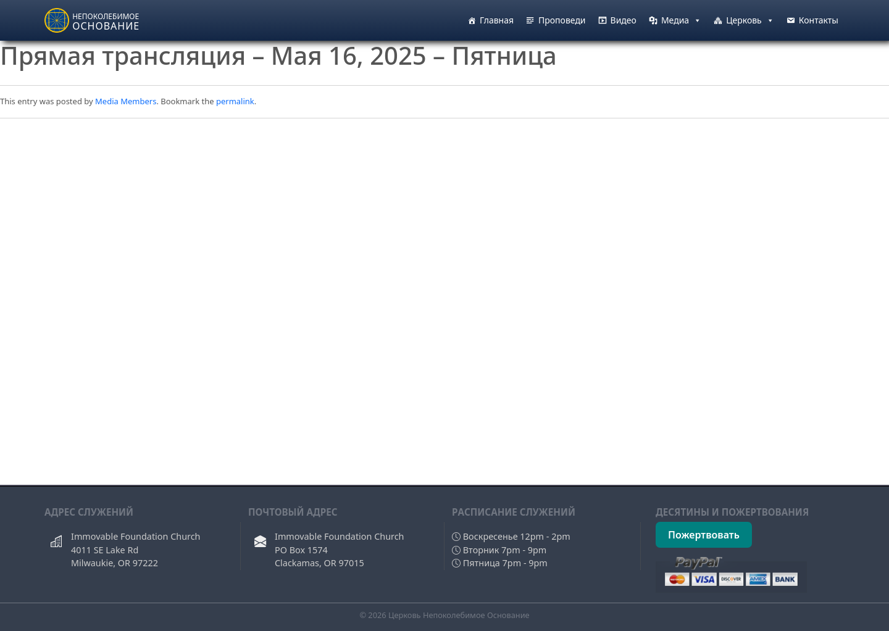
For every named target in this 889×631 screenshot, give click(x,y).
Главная (497, 20)
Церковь (750, 20)
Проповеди (562, 20)
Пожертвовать (704, 535)
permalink (235, 101)
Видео (623, 20)
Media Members (125, 101)
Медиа (681, 20)
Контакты (818, 20)
